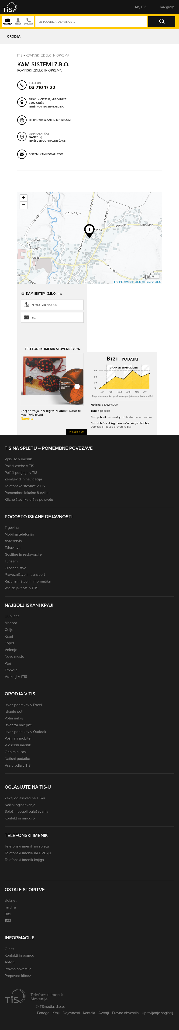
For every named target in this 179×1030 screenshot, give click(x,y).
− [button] (23, 205)
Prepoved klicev (18, 975)
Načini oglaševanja (20, 805)
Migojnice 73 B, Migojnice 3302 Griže (47, 101)
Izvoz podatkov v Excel (23, 705)
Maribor (11, 623)
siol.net (11, 900)
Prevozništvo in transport (25, 574)
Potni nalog (14, 718)
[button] (12, 7)
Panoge (43, 1013)
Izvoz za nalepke (18, 725)
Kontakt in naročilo (20, 818)
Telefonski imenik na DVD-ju (28, 853)
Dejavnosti (71, 1013)
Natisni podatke (17, 758)
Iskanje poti (14, 711)
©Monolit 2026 (132, 282)
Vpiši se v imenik (18, 459)
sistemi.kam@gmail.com (46, 154)
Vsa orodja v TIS (18, 765)
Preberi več (76, 431)
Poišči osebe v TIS (19, 466)
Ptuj (8, 663)
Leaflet (118, 282)
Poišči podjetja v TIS (21, 472)
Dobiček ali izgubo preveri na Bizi (111, 427)
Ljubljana (12, 616)
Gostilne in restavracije (23, 554)
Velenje (11, 649)
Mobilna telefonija (19, 534)
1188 (8, 920)
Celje (9, 629)
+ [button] (23, 198)
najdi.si (10, 907)
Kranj (9, 636)
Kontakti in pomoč (19, 955)
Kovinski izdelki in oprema (47, 55)
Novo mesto (14, 656)
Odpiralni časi (16, 752)
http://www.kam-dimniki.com (50, 120)
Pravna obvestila (18, 969)
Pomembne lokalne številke (27, 492)
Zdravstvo (13, 547)
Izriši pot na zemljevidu (46, 106)
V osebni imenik (18, 745)
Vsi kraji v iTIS (16, 676)
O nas (9, 948)
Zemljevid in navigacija (23, 479)
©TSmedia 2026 (151, 282)
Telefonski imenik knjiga (24, 859)
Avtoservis (13, 541)
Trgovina (12, 527)
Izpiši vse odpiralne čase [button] (47, 141)
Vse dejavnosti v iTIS (21, 588)
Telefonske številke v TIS (25, 486)
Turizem (11, 561)
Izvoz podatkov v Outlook (25, 731)
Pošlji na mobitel (18, 738)
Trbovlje (11, 670)
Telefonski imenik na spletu (27, 846)
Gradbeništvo (15, 568)
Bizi (33, 317)
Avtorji (10, 962)
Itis (19, 55)
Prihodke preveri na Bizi (137, 417)
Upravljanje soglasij (157, 1013)
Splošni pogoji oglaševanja (26, 811)
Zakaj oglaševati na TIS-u (25, 798)
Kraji (56, 1013)
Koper (9, 643)
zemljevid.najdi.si (44, 305)
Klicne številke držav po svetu (29, 499)
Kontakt (89, 1013)
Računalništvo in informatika (28, 581)
